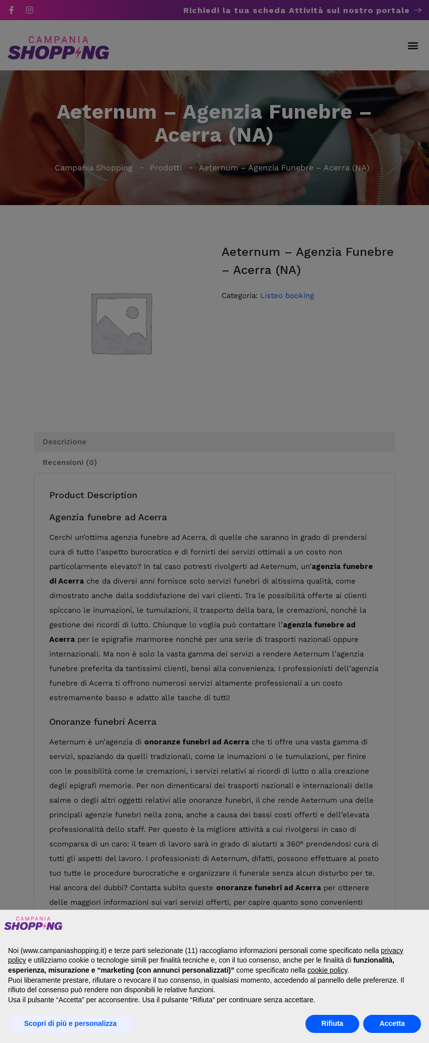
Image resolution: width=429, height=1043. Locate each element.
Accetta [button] (392, 1023)
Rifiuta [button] (332, 1023)
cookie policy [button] (327, 970)
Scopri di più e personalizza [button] (70, 1023)
